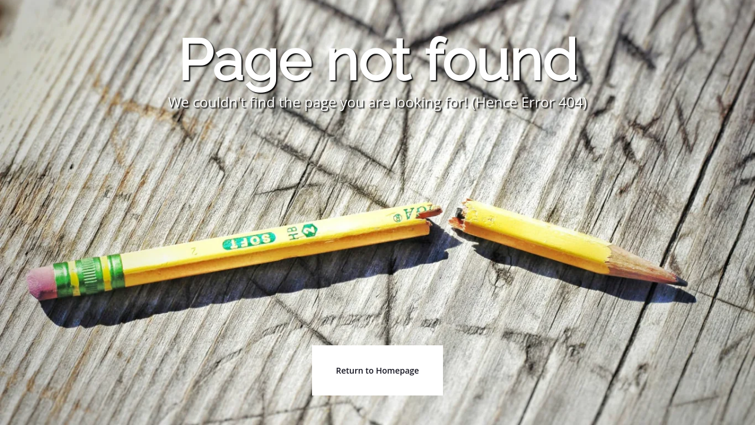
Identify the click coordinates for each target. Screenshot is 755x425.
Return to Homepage (377, 370)
